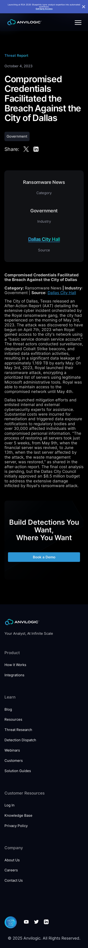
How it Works (15, 665)
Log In (9, 805)
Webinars (12, 750)
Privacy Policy (16, 825)
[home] (23, 22)
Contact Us (13, 880)
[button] (77, 22)
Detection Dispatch (20, 740)
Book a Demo (44, 559)
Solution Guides (17, 771)
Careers (11, 870)
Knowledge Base (18, 815)
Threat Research (18, 729)
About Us (12, 860)
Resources (13, 719)
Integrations (14, 675)
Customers (13, 760)
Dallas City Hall (62, 292)
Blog (8, 709)
